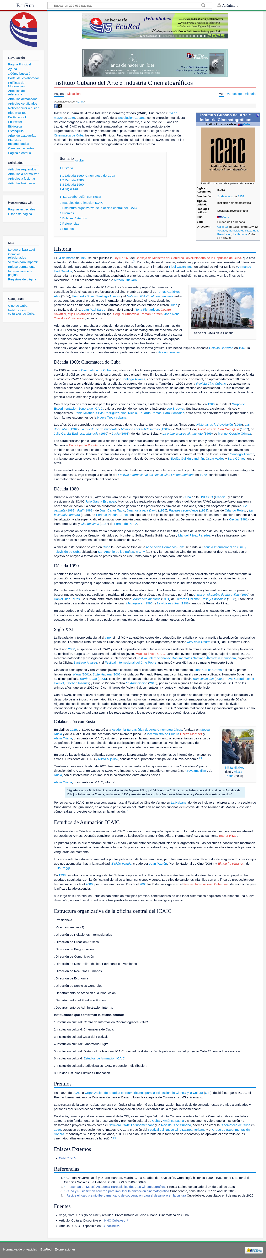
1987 (104, 523)
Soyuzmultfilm (196, 770)
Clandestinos (90, 523)
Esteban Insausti (77, 683)
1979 (203, 474)
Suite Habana (102, 674)
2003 (117, 674)
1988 (88, 510)
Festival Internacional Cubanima (205, 884)
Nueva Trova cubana (111, 417)
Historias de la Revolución (214, 424)
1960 (238, 424)
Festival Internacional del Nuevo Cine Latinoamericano (156, 474)
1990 (245, 594)
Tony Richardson (147, 309)
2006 (89, 884)
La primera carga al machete (183, 433)
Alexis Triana (63, 738)
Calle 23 (222, 226)
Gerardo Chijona (187, 599)
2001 (86, 674)
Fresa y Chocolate (213, 599)
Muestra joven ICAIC (150, 653)
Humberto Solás (83, 296)
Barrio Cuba (88, 678)
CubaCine (66, 1158)
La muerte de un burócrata (99, 429)
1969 (211, 404)
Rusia (58, 734)
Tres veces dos (203, 678)
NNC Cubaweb (114, 1220)
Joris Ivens (172, 314)
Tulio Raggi (62, 868)
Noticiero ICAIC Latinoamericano (150, 296)
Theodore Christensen (69, 318)
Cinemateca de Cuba (69, 135)
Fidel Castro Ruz (180, 266)
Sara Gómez (236, 458)
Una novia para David (142, 510)
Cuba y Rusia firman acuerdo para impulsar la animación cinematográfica (117, 1191)
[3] (127, 810)
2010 (152, 683)
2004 (219, 678)
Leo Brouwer (175, 408)
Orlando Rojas (235, 510)
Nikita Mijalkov (234, 767)
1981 (244, 519)
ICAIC (80, 101)
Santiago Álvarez (108, 296)
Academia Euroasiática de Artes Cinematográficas (147, 729)
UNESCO (206, 497)
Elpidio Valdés (121, 863)
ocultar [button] (79, 160)
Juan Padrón (158, 863)
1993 (231, 599)
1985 (162, 510)
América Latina (173, 1120)
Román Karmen (151, 314)
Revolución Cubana (132, 117)
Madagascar (135, 603)
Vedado (222, 230)
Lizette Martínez (191, 734)
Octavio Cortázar (221, 348)
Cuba (246, 124)
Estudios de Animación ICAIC (104, 1058)
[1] (134, 261)
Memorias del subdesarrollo (140, 429)
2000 (71, 649)
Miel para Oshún (198, 642)
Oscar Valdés (215, 458)
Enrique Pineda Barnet (112, 514)
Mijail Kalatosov (78, 314)
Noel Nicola (129, 413)
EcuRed (25, 5)
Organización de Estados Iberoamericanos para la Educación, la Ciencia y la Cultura (144, 1092)
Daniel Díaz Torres (67, 599)
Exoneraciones (65, 1249)
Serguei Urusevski (126, 314)
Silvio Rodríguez (107, 413)
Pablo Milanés (84, 413)
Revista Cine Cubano (211, 383)
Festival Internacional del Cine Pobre (130, 662)
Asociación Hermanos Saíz (165, 547)
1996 (149, 603)
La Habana (240, 234)
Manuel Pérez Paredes (194, 535)
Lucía (115, 433)
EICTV (140, 551)
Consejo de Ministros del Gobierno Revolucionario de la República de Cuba (188, 258)
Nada (77, 674)
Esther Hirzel (228, 835)
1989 (203, 510)
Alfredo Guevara (125, 280)
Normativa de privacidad (20, 1249)
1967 (242, 348)
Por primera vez (169, 352)
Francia (220, 497)
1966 (103, 433)
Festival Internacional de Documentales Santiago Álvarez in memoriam (186, 658)
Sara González (173, 413)
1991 (165, 599)
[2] (200, 758)
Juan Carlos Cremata (209, 670)
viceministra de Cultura (163, 734)
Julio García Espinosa (69, 433)
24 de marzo (225, 196)
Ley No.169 (121, 258)
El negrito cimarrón (231, 863)
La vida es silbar (168, 603)
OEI (207, 1092)
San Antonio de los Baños (116, 551)
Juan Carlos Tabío (112, 510)
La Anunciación (136, 683)
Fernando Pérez (125, 523)
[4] (114, 1137)
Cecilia (234, 519)
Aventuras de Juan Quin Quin (218, 429)
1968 (165, 429)
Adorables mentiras (146, 599)
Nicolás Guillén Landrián (187, 458)
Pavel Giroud (234, 678)
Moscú (205, 729)
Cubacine (109, 1226)
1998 (185, 603)
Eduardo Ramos (150, 413)
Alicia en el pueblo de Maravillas (217, 594)
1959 (241, 196)
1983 (70, 510)
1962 (74, 429)
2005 (102, 678)
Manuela (92, 433)
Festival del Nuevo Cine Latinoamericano (177, 1129)
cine (108, 637)
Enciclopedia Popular (84, 445)
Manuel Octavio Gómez (234, 433)
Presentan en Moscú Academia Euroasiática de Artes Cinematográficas (116, 1186)
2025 (73, 729)
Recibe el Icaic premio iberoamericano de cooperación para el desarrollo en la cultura (126, 1195)
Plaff (80, 510)
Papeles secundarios (183, 510)
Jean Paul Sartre (93, 309)
